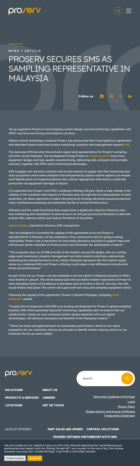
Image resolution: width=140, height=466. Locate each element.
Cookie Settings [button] (15, 458)
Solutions (14, 390)
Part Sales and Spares (65, 429)
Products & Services (22, 397)
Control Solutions (102, 429)
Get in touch (53, 405)
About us (50, 390)
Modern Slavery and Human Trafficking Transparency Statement (110, 413)
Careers (49, 397)
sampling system (99, 156)
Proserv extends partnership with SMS (85, 437)
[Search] (127, 378)
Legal (131, 401)
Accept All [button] (34, 458)
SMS (127, 144)
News (14, 51)
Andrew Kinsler (18, 225)
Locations (13, 405)
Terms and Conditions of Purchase (114, 396)
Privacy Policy (126, 406)
